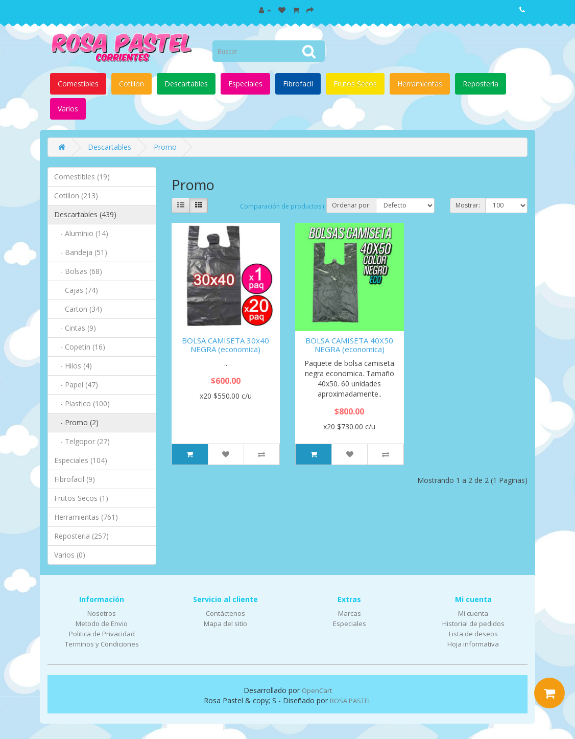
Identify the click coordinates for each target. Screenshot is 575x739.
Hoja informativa (473, 644)
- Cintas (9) (75, 328)
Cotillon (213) (76, 195)
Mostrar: (468, 205)
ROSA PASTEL (350, 700)
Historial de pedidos (473, 623)
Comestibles (78, 83)
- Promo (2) (76, 422)
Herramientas (419, 83)
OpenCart (317, 690)
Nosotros (101, 613)
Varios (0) (69, 555)
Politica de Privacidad (102, 633)
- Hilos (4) (73, 366)
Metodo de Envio (102, 623)
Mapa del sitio (225, 623)
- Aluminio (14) (81, 233)
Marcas (349, 613)
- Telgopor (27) (82, 441)
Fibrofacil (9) (74, 479)
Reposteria (480, 83)
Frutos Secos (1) (81, 498)
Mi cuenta (473, 613)
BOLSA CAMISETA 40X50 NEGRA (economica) (349, 344)
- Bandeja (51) (80, 252)
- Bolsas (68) (78, 271)
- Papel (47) (76, 384)
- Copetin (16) (79, 347)
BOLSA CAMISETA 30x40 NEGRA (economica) (225, 344)
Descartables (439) (85, 214)
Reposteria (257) (81, 536)
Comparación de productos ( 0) (285, 206)
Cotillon (131, 83)
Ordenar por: (351, 205)
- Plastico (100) (82, 403)
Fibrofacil (298, 83)
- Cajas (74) (76, 290)
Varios (68, 108)
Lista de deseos (473, 633)
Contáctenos (225, 613)
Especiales (245, 83)
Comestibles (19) (82, 176)
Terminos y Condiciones (102, 644)
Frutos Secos (355, 83)
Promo (165, 147)
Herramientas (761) (86, 517)
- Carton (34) (78, 309)
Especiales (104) (80, 460)
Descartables (186, 83)
